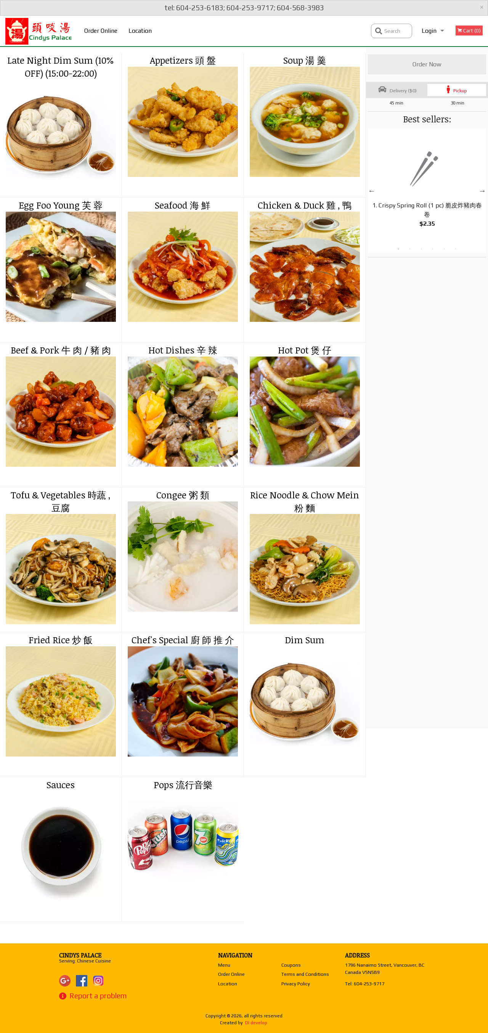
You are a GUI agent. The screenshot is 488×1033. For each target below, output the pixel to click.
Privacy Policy (295, 983)
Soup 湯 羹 (304, 60)
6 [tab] (455, 249)
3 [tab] (421, 249)
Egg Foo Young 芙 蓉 (61, 205)
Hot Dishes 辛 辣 (182, 350)
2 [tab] (410, 249)
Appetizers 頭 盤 (183, 60)
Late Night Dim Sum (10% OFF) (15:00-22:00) (60, 66)
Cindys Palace (80, 955)
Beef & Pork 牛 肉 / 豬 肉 (61, 350)
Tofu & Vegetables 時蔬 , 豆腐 (61, 501)
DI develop (256, 1022)
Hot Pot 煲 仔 (304, 350)
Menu (224, 965)
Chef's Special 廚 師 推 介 (183, 639)
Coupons (291, 965)
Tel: (364, 983)
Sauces (61, 784)
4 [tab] (433, 249)
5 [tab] (444, 249)
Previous (372, 190)
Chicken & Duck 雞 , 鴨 (305, 205)
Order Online (100, 30)
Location (140, 30)
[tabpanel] (427, 186)
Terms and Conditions (305, 974)
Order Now (427, 64)
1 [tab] (398, 249)
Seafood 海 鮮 (182, 205)
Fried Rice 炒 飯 (61, 639)
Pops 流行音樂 (183, 784)
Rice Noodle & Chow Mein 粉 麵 (304, 501)
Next (482, 190)
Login (429, 30)
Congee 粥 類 (182, 494)
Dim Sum (304, 639)
